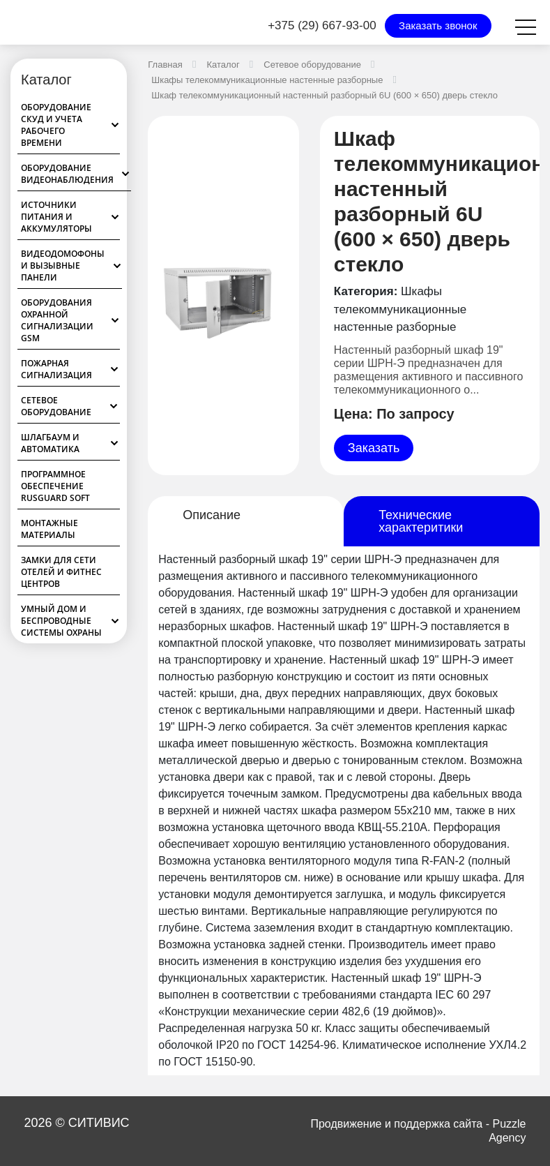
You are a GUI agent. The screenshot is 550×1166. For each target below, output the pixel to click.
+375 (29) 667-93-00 (322, 25)
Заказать (373, 448)
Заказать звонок (438, 25)
